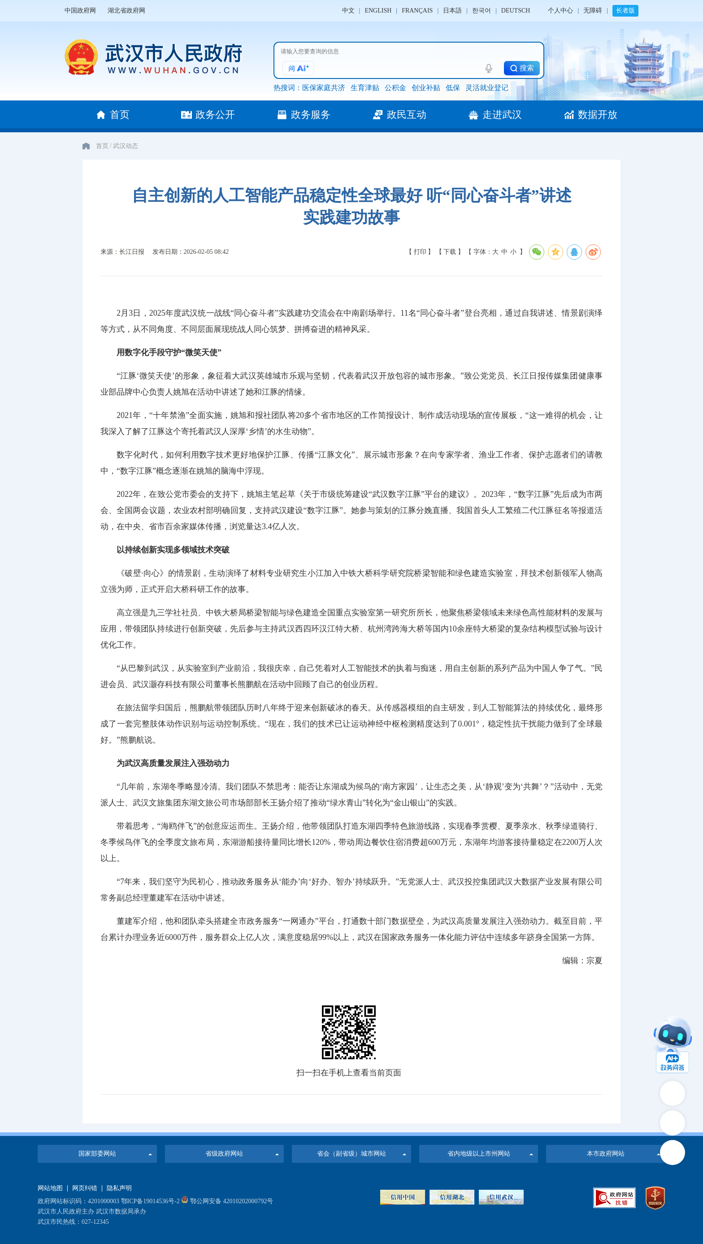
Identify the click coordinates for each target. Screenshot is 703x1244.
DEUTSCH (515, 10)
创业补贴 (426, 87)
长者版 (625, 10)
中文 (348, 10)
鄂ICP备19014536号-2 (150, 1201)
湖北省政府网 (126, 10)
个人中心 (560, 10)
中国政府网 (80, 10)
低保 (453, 87)
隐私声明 (119, 1188)
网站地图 (50, 1188)
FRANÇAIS (417, 10)
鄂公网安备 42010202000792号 (227, 1201)
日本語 (452, 10)
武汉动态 (125, 146)
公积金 (395, 87)
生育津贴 (365, 87)
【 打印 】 (420, 251)
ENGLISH (378, 10)
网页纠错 (84, 1188)
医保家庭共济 (323, 87)
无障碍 (592, 10)
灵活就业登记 (486, 87)
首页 (102, 146)
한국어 (481, 10)
